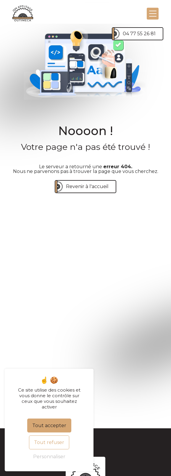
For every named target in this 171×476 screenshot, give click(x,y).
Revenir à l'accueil (87, 186)
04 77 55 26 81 (139, 33)
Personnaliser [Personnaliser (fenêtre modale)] (49, 456)
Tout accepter (49, 425)
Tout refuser (49, 442)
